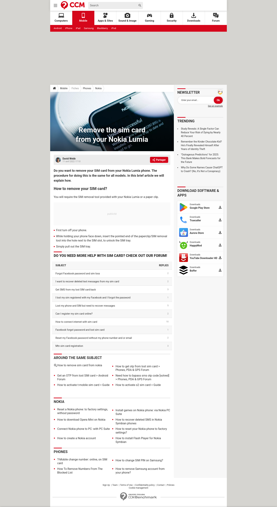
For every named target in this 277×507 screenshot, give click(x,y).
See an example (215, 106)
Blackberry (102, 28)
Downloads (193, 17)
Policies (170, 485)
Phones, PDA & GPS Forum (132, 370)
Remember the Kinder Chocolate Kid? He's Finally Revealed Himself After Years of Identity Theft (201, 145)
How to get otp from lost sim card (137, 366)
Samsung (89, 28)
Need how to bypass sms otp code (137, 375)
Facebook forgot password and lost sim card (79, 329)
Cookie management (138, 488)
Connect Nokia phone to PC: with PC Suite (83, 429)
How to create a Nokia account (76, 438)
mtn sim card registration (69, 345)
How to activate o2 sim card (133, 385)
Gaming (149, 17)
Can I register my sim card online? (74, 313)
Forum (216, 17)
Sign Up (106, 485)
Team (115, 485)
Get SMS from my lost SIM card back (75, 289)
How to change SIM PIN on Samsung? (139, 460)
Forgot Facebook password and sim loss (77, 273)
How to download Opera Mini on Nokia (81, 419)
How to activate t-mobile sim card (78, 385)
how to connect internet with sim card (76, 321)
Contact (160, 485)
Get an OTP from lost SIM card (76, 375)
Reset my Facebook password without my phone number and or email (93, 338)
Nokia (98, 88)
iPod (113, 28)
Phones (87, 88)
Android (58, 28)
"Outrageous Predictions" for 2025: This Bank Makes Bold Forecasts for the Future (200, 158)
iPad (78, 28)
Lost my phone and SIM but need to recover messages (85, 305)
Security (172, 17)
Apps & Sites (105, 17)
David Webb (69, 158)
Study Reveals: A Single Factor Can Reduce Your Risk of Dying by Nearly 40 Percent (200, 132)
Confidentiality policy (145, 485)
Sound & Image (127, 17)
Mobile (63, 88)
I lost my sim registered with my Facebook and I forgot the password (92, 297)
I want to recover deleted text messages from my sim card (87, 281)
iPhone (68, 28)
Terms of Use (126, 485)
